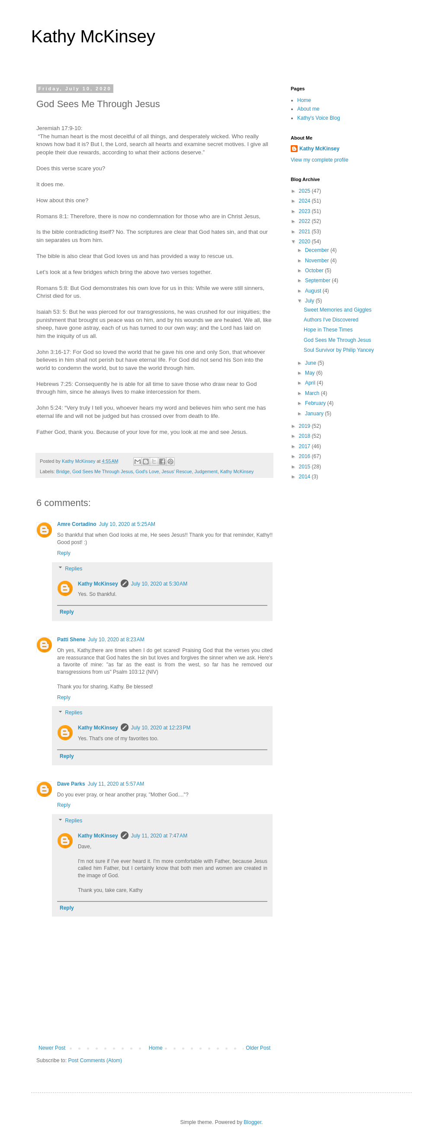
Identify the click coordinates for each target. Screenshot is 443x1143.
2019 (305, 426)
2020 (305, 242)
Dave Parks (71, 784)
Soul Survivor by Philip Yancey (339, 350)
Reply (64, 553)
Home (156, 1048)
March (313, 393)
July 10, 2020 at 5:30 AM (159, 584)
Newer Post (52, 1048)
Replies (73, 569)
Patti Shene (71, 640)
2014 (305, 477)
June (311, 363)
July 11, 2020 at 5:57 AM (116, 784)
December (318, 250)
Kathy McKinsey (93, 36)
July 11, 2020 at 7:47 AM (159, 836)
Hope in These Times (328, 330)
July (310, 301)
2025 (305, 191)
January (315, 414)
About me (308, 109)
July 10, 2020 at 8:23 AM (116, 640)
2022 (305, 221)
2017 (305, 446)
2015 (305, 467)
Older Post (258, 1048)
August (314, 291)
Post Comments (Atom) (95, 1060)
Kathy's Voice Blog (318, 118)
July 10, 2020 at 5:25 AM (127, 524)
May (310, 373)
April (311, 383)
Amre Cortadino (76, 524)
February (316, 403)
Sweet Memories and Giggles (338, 310)
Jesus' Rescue (177, 471)
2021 (305, 232)
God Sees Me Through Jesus (102, 471)
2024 (305, 201)
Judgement (205, 471)
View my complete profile (319, 160)
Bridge (63, 471)
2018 (305, 436)
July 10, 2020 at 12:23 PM (161, 728)
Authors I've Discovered (331, 320)
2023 (305, 211)
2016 (305, 456)
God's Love (147, 471)
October (315, 270)
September (318, 280)
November (318, 261)
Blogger (252, 1122)
